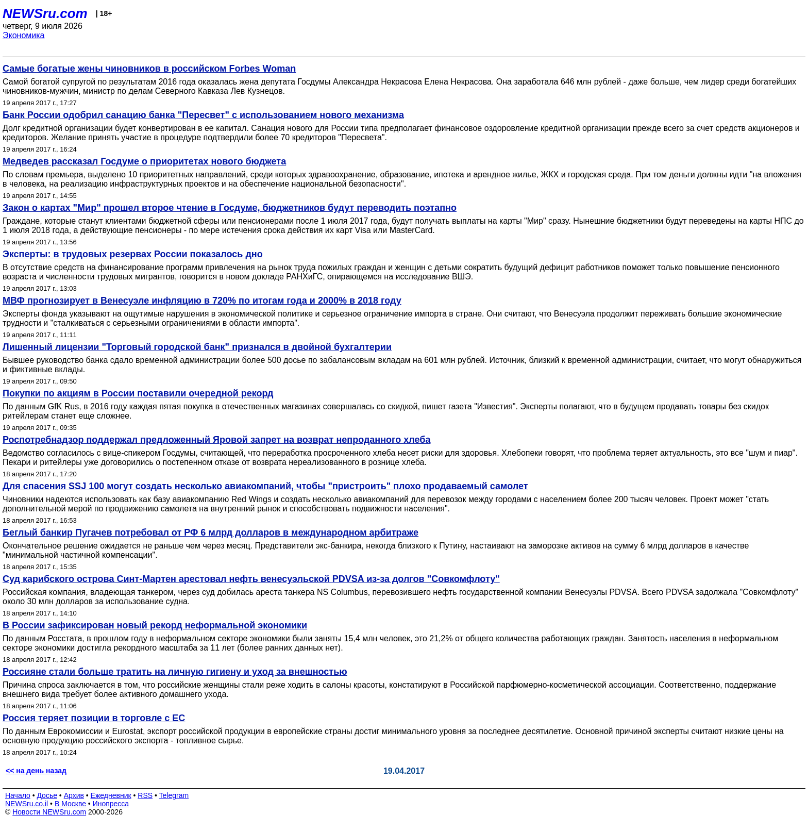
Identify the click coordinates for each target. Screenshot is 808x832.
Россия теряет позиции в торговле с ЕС (94, 718)
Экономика (24, 35)
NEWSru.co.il (26, 804)
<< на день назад (36, 771)
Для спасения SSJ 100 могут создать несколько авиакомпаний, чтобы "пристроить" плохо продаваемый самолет (265, 486)
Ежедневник (111, 795)
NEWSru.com (45, 13)
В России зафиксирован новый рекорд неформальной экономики (155, 625)
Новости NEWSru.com (49, 812)
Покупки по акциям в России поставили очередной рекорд (138, 393)
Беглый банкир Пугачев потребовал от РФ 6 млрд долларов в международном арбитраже (210, 532)
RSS (145, 795)
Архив (74, 795)
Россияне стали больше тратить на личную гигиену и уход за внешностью (175, 672)
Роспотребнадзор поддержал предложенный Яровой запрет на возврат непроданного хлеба (216, 440)
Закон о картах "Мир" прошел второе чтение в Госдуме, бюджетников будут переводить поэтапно (230, 208)
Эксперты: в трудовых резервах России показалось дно (133, 254)
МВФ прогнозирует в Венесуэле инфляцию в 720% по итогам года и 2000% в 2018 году (202, 300)
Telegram (174, 795)
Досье (47, 795)
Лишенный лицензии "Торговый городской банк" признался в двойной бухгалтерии (197, 347)
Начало (17, 795)
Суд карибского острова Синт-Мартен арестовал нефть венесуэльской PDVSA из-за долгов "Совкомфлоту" (251, 579)
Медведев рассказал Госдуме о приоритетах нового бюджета (144, 161)
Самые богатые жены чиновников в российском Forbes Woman (149, 68)
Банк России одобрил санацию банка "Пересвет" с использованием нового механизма (203, 115)
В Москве (70, 804)
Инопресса (111, 804)
